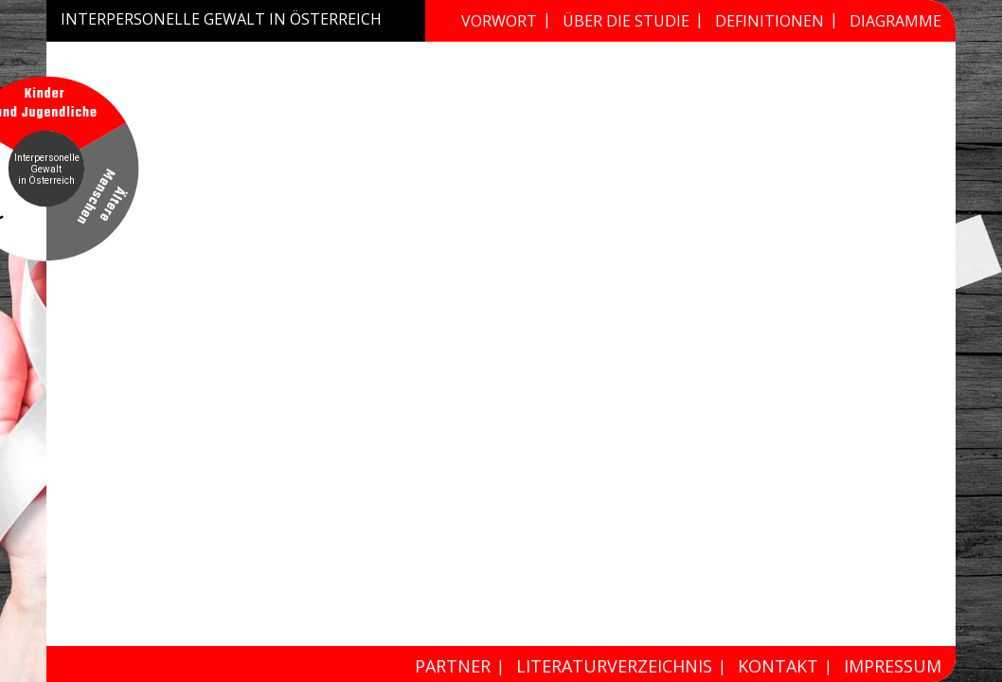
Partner (453, 665)
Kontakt (778, 665)
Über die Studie (626, 20)
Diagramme (895, 20)
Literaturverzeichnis (614, 665)
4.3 (71, 518)
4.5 (729, 518)
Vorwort (499, 20)
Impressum (892, 665)
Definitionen (769, 20)
